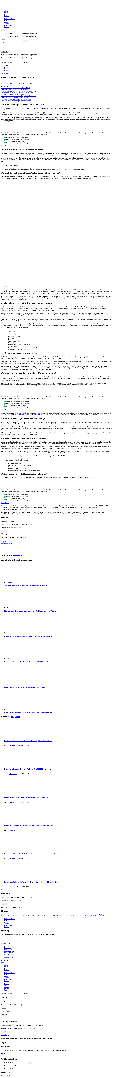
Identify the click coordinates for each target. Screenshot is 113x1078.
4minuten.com (8, 956)
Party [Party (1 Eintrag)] (52, 915)
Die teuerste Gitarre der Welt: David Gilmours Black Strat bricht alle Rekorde (32, 854)
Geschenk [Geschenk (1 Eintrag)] (28, 915)
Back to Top (4, 960)
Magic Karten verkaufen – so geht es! (25, 514)
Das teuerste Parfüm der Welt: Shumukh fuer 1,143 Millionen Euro (28, 636)
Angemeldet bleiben (7, 1011)
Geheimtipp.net (8, 957)
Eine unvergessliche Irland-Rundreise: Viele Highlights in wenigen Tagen (30, 611)
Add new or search (14, 1062)
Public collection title (10, 1066)
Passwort (3, 1008)
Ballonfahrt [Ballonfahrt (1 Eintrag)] (15, 915)
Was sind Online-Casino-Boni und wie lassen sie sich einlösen (25, 585)
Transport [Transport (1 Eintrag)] (77, 915)
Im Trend (6, 16)
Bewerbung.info (8, 952)
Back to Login (5, 1035)
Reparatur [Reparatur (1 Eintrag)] (61, 915)
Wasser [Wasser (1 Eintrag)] (88, 915)
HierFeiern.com (8, 949)
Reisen (6, 22)
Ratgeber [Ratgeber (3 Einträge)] (56, 915)
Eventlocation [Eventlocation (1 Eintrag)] (20, 915)
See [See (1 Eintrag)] (63, 915)
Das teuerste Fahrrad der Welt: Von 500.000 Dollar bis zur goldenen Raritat (31, 882)
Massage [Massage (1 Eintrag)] (45, 915)
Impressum (7, 946)
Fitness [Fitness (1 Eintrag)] (24, 915)
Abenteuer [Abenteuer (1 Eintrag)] (3, 915)
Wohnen (6, 27)
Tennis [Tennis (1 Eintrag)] (74, 915)
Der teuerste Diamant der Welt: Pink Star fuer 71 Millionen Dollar (27, 662)
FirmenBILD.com (9, 951)
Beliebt (6, 12)
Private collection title (10, 1069)
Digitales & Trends (9, 19)
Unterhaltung (8, 25)
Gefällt (3, 543)
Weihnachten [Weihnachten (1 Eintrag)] (92, 915)
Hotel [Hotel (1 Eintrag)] (32, 915)
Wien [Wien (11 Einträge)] (102, 915)
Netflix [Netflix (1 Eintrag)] (49, 915)
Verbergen (8, 86)
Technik (6, 23)
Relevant (6, 14)
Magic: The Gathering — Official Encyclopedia (31, 414)
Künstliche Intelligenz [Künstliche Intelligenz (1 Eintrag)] (39, 915)
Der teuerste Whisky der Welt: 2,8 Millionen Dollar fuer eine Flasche (28, 713)
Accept (3, 1053)
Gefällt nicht (8, 543)
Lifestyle (6, 20)
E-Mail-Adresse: (5, 527)
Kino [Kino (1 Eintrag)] (34, 915)
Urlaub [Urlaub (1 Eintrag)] (81, 915)
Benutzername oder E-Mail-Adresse (11, 1005)
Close (2, 962)
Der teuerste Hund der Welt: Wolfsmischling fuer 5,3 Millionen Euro (28, 687)
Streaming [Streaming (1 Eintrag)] (71, 915)
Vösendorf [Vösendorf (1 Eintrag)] (85, 915)
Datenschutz (7, 948)
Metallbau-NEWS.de (10, 954)
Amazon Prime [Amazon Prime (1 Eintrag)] (8, 915)
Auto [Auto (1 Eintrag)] (12, 915)
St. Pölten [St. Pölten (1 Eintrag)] (66, 915)
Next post (3, 890)
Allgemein (9, 633)
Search (26, 41)
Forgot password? (6, 1018)
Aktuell (6, 11)
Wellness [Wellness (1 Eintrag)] (97, 915)
